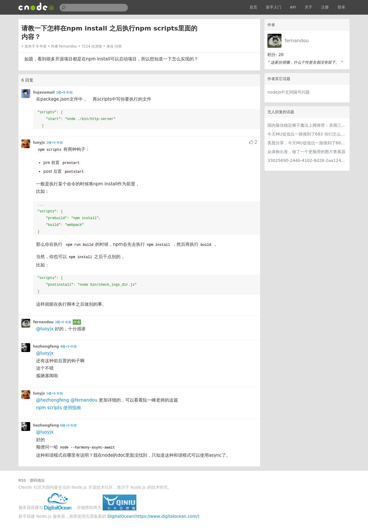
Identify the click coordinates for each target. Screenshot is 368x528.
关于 (308, 7)
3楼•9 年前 (63, 322)
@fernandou (83, 400)
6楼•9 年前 (68, 425)
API (293, 7)
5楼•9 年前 (54, 393)
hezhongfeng (46, 346)
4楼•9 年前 (68, 346)
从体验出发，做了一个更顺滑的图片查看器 (306, 151)
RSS (22, 480)
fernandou (297, 40)
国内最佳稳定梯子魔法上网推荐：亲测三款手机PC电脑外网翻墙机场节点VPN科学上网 (307, 125)
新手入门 (273, 7)
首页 (253, 7)
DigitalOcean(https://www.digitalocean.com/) (153, 516)
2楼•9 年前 (54, 143)
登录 (341, 7)
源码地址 (37, 480)
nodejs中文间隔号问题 (288, 92)
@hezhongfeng (52, 400)
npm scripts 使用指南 (58, 407)
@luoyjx (45, 328)
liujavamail (44, 92)
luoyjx (39, 143)
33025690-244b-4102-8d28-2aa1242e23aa (307, 160)
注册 (325, 7)
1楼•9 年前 (64, 92)
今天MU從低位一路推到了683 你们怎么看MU (307, 134)
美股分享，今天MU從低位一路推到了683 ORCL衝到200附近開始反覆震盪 (307, 143)
